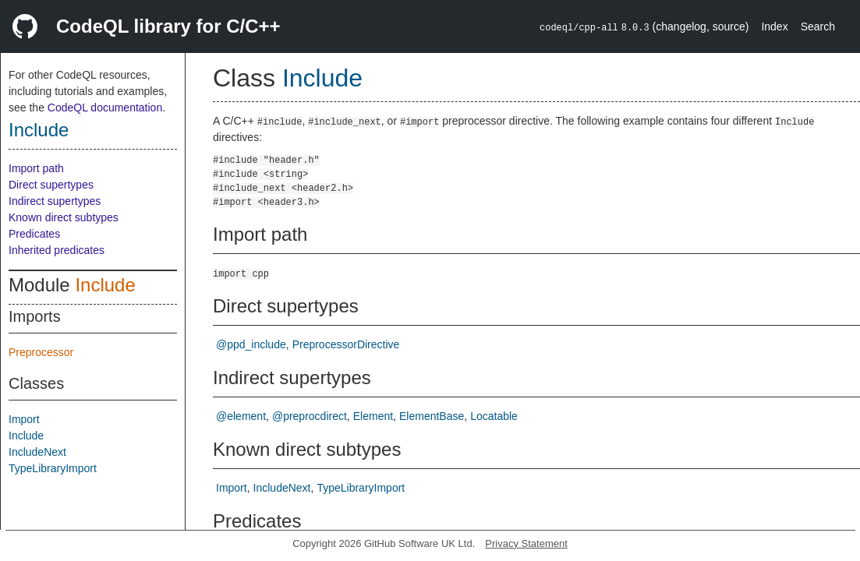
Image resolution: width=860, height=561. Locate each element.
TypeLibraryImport (53, 468)
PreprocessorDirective (346, 344)
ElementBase (431, 416)
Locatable (494, 416)
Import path (36, 168)
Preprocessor (41, 352)
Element (373, 416)
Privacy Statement (526, 543)
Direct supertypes (51, 184)
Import (24, 419)
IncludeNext (37, 452)
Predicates (34, 234)
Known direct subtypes (64, 217)
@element (241, 416)
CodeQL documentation (105, 107)
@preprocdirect (309, 416)
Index (774, 26)
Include (39, 129)
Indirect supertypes (55, 201)
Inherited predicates (56, 250)
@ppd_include (251, 344)
